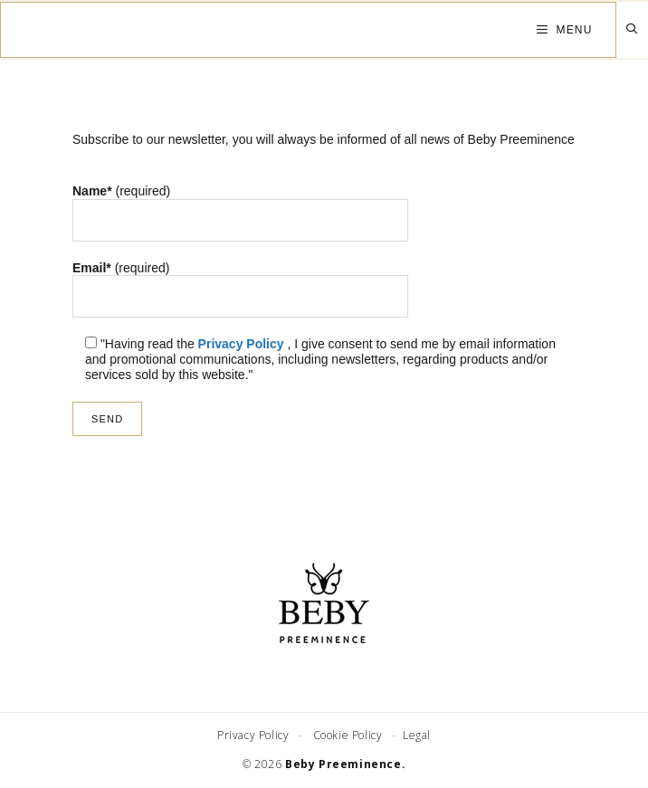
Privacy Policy (241, 344)
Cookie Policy (349, 735)
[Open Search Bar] (632, 29)
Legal (415, 735)
